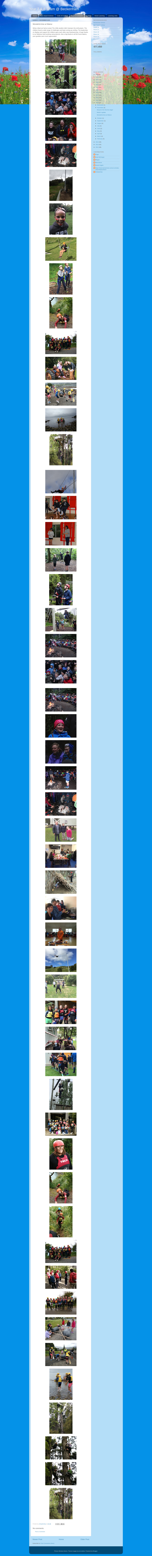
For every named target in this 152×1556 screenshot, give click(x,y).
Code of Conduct (62, 16)
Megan (98, 160)
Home (35, 16)
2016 (97, 100)
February (100, 139)
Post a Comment (40, 1531)
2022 (97, 84)
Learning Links (112, 16)
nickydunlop (99, 172)
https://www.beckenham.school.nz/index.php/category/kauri (107, 168)
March (99, 136)
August (99, 123)
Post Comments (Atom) (47, 1543)
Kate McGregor (100, 157)
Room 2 (96, 39)
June (98, 128)
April (98, 133)
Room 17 (96, 29)
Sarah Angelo (99, 165)
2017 (97, 97)
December (100, 105)
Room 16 (96, 27)
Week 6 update (101, 112)
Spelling (88, 16)
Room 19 (96, 34)
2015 (97, 102)
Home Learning (100, 16)
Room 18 (96, 32)
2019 (97, 92)
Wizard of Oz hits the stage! (105, 110)
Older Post (84, 1539)
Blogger (95, 1551)
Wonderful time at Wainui (104, 115)
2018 (97, 95)
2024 (97, 79)
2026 (97, 74)
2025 (97, 77)
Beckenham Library (99, 25)
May (98, 131)
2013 (97, 144)
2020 (97, 90)
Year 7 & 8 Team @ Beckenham (54, 9)
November (100, 107)
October (99, 118)
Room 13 (96, 36)
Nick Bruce (99, 162)
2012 (97, 147)
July (98, 126)
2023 (97, 82)
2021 (97, 87)
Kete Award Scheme (47, 16)
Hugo (97, 154)
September (100, 121)
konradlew (82, 1551)
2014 (97, 142)
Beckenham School (99, 22)
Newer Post (37, 1539)
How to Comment (77, 16)
